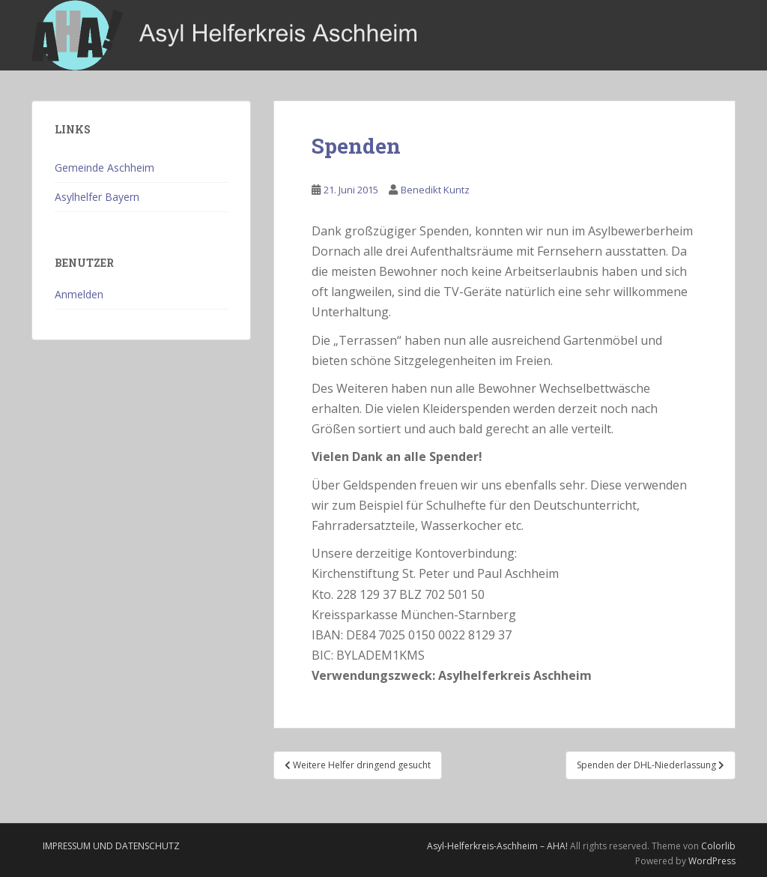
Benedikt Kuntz (435, 189)
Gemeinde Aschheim (104, 167)
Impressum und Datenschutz (111, 846)
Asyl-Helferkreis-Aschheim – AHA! (497, 846)
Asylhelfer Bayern (97, 197)
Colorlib (718, 846)
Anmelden (79, 294)
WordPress (712, 861)
